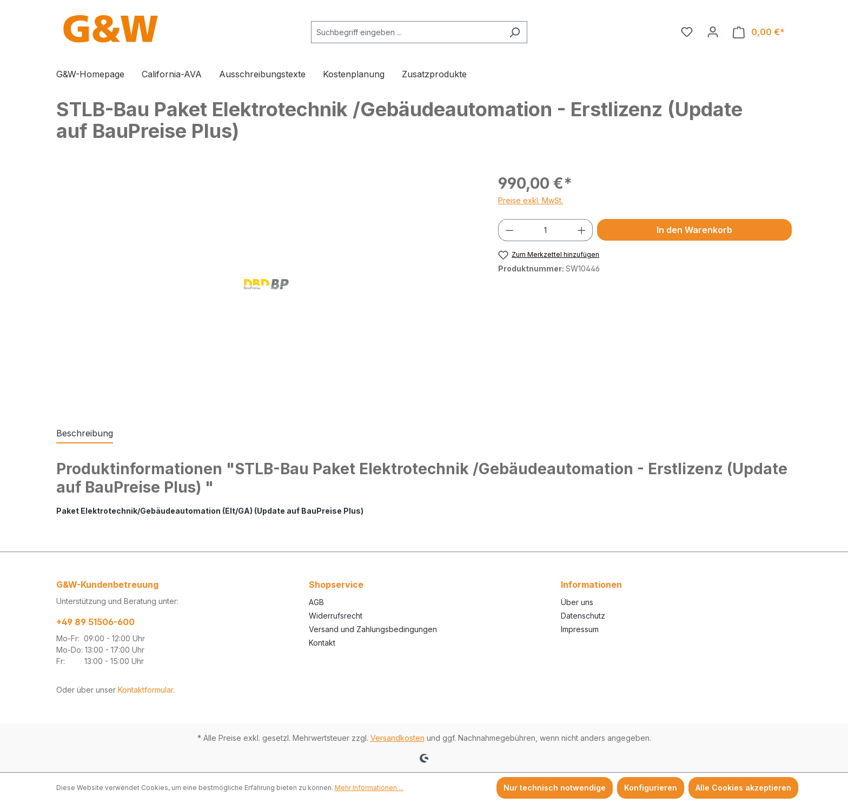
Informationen (591, 584)
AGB (316, 602)
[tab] (84, 433)
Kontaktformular (145, 689)
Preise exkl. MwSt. (530, 200)
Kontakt (322, 642)
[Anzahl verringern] (509, 230)
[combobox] (406, 32)
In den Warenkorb (694, 229)
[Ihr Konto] (713, 32)
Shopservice (336, 584)
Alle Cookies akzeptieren (743, 787)
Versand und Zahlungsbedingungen (373, 629)
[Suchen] (514, 32)
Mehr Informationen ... (369, 788)
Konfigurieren (650, 787)
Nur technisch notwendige (555, 787)
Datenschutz (583, 615)
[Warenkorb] (759, 32)
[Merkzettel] (687, 32)
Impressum (580, 629)
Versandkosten (397, 737)
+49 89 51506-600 (95, 621)
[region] (266, 288)
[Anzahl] (545, 230)
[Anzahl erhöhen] (582, 230)
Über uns (577, 602)
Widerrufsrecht (335, 615)
